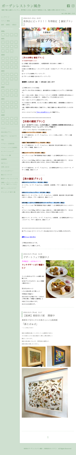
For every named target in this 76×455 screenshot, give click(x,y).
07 (7, 46)
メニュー (4, 128)
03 (7, 35)
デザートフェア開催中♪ (36, 257)
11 (7, 42)
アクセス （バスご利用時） (9, 147)
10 (12, 42)
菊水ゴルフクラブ (6, 175)
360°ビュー (4, 163)
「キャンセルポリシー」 (43, 112)
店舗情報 (4, 159)
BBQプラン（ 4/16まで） (9, 136)
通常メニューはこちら (29, 237)
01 (16, 35)
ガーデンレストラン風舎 (21, 6)
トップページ (5, 17)
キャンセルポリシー (7, 171)
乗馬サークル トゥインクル (9, 178)
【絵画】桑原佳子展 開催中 (39, 315)
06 (12, 46)
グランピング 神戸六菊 (8, 192)
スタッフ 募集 (5, 21)
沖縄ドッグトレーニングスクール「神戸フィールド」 (9, 183)
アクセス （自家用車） (8, 143)
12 (3, 42)
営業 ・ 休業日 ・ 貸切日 (8, 24)
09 (16, 42)
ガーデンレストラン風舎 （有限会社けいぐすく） (42, 448)
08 (3, 46)
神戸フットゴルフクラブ (8, 188)
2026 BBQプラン (6, 132)
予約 (2, 140)
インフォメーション (7, 28)
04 (3, 35)
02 (12, 35)
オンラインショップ (7, 151)
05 (16, 46)
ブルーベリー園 (6, 155)
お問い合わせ (5, 167)
